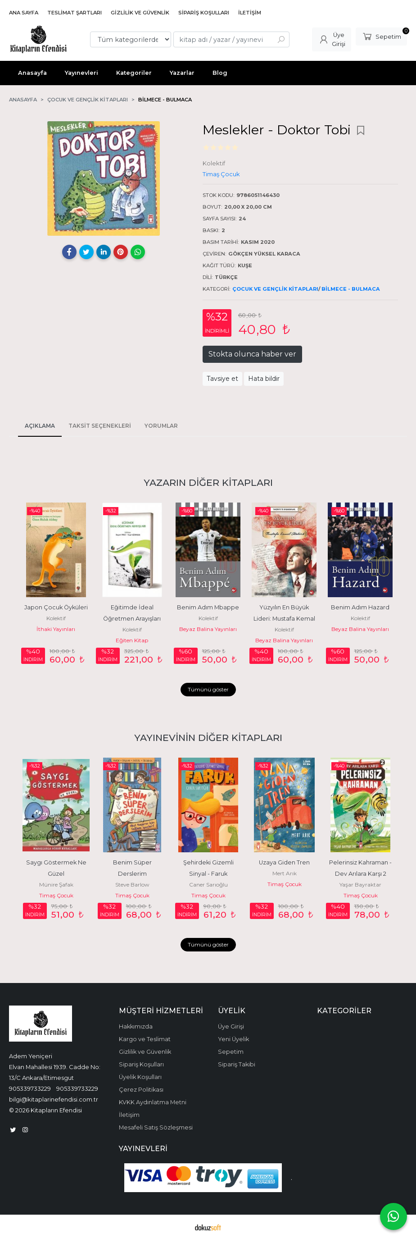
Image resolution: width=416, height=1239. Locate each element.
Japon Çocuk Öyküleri (56, 607)
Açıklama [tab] (40, 425)
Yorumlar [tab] (161, 425)
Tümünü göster (208, 689)
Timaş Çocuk (56, 895)
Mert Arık (284, 873)
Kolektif (56, 618)
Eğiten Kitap (132, 640)
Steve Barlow (132, 884)
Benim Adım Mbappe (208, 607)
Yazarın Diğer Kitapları (208, 482)
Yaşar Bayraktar (360, 884)
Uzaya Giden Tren (284, 862)
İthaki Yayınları (55, 629)
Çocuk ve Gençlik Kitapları (275, 289)
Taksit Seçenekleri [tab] (99, 425)
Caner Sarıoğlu (208, 884)
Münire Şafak (56, 884)
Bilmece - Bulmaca (350, 289)
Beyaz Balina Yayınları (208, 629)
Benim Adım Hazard (360, 607)
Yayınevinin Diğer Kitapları (208, 737)
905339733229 (30, 1088)
